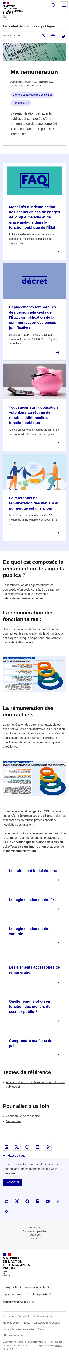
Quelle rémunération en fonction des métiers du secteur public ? (30, 1006)
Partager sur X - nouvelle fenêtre (17, 1147)
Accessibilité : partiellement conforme (36, 1316)
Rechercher (53, 5)
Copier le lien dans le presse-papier (48, 1147)
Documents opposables (34, 1231)
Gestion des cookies (14, 1335)
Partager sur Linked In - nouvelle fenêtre (6, 1147)
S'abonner (12, 1182)
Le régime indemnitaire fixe (33, 900)
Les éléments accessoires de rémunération (34, 969)
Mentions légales (11, 1323)
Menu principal (64, 5)
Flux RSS (34, 1238)
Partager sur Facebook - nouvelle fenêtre (27, 1147)
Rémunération (21, 102)
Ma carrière (13, 1121)
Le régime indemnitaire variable (29, 931)
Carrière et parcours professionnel (32, 94)
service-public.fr (35, 1287)
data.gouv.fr (40, 1294)
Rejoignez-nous (34, 1227)
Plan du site (9, 1316)
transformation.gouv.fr (17, 1301)
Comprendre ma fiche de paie (30, 1043)
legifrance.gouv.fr (14, 1294)
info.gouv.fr (10, 1287)
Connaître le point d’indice (23, 1116)
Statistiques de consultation (46, 1323)
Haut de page (16, 1155)
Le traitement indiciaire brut (33, 871)
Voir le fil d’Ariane (11, 35)
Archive (26, 1323)
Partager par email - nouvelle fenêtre (37, 1147)
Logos (6, 1329)
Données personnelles (23, 1329)
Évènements (34, 1235)
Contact (41, 1329)
